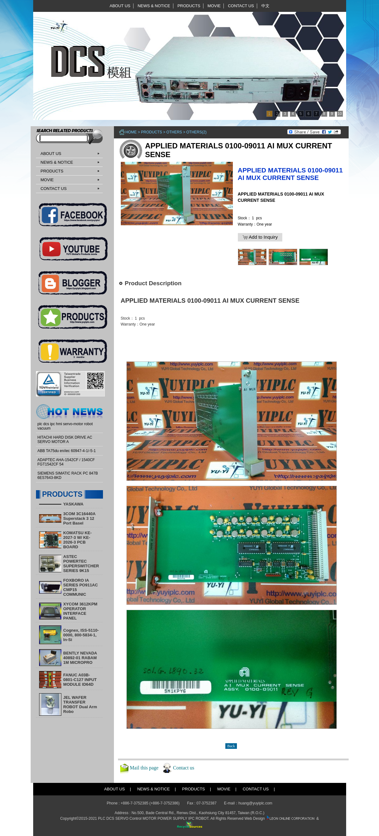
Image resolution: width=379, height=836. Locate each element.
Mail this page (144, 767)
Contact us (183, 767)
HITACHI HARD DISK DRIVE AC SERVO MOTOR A (65, 439)
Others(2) (196, 132)
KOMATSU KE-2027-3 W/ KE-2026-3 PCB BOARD (77, 539)
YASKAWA (73, 504)
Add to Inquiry (260, 237)
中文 (265, 5)
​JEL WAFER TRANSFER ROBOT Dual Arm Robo (80, 704)
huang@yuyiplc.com (255, 803)
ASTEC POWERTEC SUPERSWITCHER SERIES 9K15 (81, 563)
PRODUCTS (188, 5)
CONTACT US (241, 5)
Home (131, 132)
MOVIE (214, 5)
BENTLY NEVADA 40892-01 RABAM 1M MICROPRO (80, 658)
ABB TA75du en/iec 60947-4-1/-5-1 (67, 451)
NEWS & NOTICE (154, 5)
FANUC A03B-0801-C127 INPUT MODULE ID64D (80, 680)
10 (340, 114)
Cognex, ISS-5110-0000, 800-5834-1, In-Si (81, 635)
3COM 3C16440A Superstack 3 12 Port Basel (79, 518)
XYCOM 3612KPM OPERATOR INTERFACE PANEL (80, 611)
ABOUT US (120, 5)
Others (174, 132)
